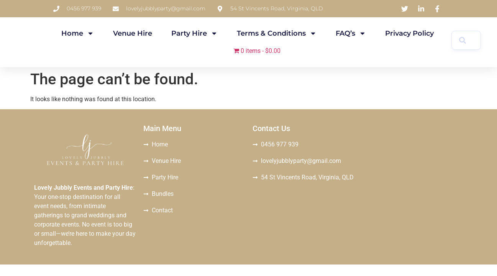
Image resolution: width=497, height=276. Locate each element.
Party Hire (194, 33)
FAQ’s (351, 33)
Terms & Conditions (277, 33)
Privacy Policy (409, 33)
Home (77, 33)
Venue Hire (132, 33)
